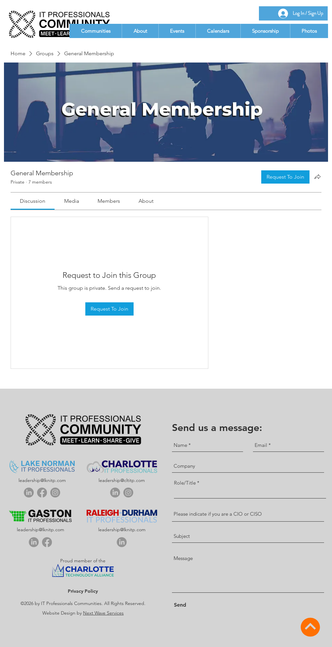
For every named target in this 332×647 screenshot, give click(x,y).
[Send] (185, 605)
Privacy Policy (83, 591)
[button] (95, 31)
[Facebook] (42, 492)
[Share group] (317, 177)
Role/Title (185, 482)
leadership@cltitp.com (122, 480)
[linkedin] (29, 492)
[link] (32, 201)
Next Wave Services (103, 613)
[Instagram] (55, 492)
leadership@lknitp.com (42, 480)
